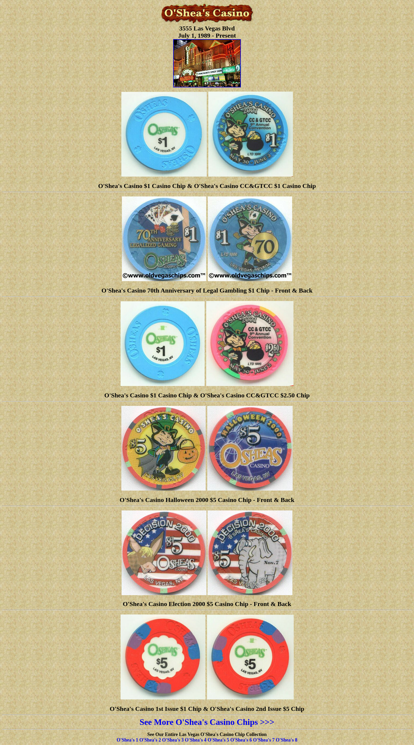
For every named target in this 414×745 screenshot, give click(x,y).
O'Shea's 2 (150, 740)
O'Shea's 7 (264, 740)
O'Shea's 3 (173, 740)
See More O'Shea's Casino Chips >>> (207, 722)
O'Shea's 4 (195, 740)
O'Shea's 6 (241, 740)
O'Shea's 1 (127, 740)
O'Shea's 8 (286, 740)
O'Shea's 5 (218, 740)
